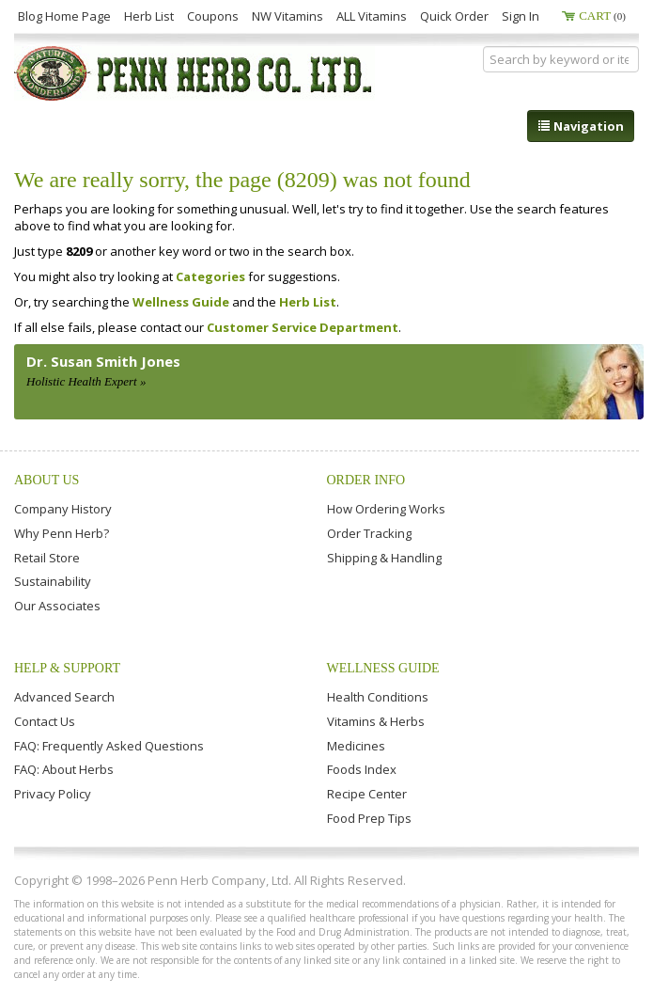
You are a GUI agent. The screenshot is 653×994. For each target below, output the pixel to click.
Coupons (213, 16)
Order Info (366, 480)
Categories (210, 276)
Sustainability (52, 581)
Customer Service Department (302, 327)
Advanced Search (64, 696)
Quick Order (454, 16)
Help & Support (67, 668)
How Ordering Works (386, 508)
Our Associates (57, 605)
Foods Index (361, 769)
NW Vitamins (287, 16)
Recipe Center (367, 793)
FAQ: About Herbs (64, 769)
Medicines (356, 745)
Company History (63, 508)
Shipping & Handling (384, 557)
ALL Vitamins (371, 16)
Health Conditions (377, 696)
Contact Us (44, 721)
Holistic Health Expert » (86, 381)
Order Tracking (369, 533)
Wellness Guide (180, 301)
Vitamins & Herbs (376, 721)
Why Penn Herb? (61, 533)
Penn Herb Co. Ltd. (194, 73)
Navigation (580, 126)
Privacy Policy (52, 793)
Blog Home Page (64, 16)
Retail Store (47, 557)
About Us (46, 480)
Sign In (520, 16)
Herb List (149, 16)
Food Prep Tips (369, 818)
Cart (602, 15)
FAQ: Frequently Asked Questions (109, 745)
